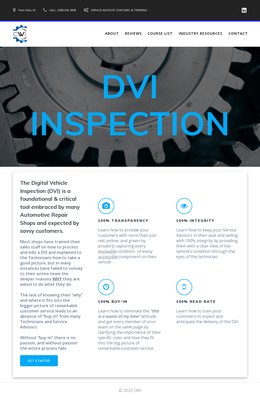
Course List (160, 33)
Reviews (133, 33)
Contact (238, 33)
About (112, 33)
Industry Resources (200, 33)
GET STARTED (39, 361)
